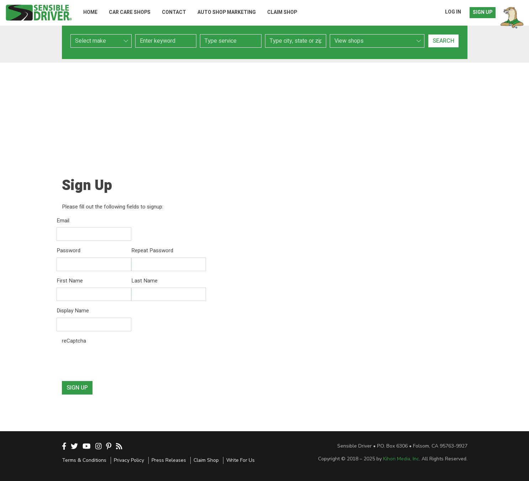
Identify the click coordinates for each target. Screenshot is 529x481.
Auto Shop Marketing (226, 12)
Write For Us (240, 460)
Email (63, 220)
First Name (70, 281)
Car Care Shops (129, 12)
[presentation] (116, 361)
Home (90, 12)
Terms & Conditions (84, 460)
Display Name (73, 310)
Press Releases (169, 460)
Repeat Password (152, 250)
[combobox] (230, 41)
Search (443, 41)
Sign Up (482, 12)
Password (68, 250)
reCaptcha (74, 341)
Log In (453, 12)
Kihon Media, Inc (401, 458)
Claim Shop (282, 12)
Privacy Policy (129, 460)
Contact (174, 12)
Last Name (144, 281)
